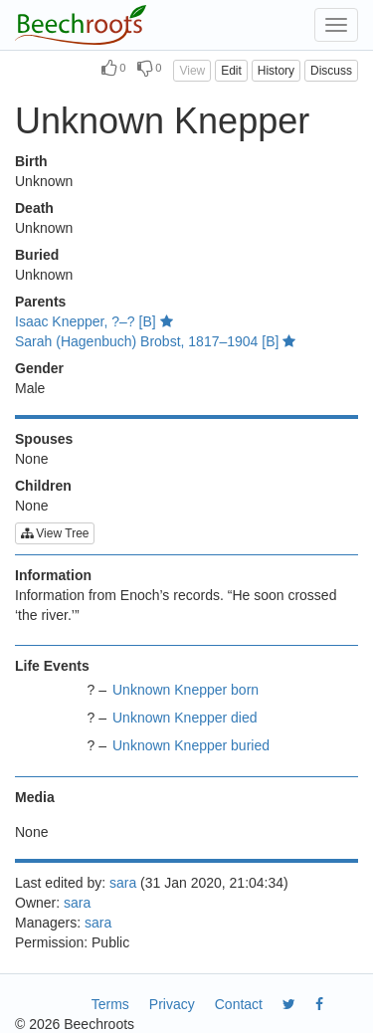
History (276, 71)
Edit (231, 71)
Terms (110, 1004)
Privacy (172, 1004)
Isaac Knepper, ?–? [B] (94, 321)
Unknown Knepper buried (191, 745)
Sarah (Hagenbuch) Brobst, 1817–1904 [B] (155, 341)
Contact (239, 1004)
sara (122, 883)
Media (35, 797)
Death (34, 208)
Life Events (52, 666)
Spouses (44, 439)
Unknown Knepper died (185, 717)
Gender (39, 368)
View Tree (55, 533)
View (192, 71)
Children (43, 486)
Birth (31, 161)
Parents (40, 302)
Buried (37, 255)
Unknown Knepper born (185, 690)
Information (53, 575)
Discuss (331, 71)
